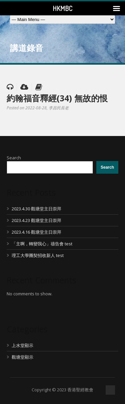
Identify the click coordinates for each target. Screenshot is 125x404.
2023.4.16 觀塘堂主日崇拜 (36, 232)
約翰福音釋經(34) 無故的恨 (57, 98)
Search (14, 158)
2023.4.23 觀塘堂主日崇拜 (36, 220)
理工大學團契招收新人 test (38, 255)
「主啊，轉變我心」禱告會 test (42, 244)
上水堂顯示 (22, 345)
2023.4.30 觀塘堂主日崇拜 (36, 209)
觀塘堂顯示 (22, 357)
